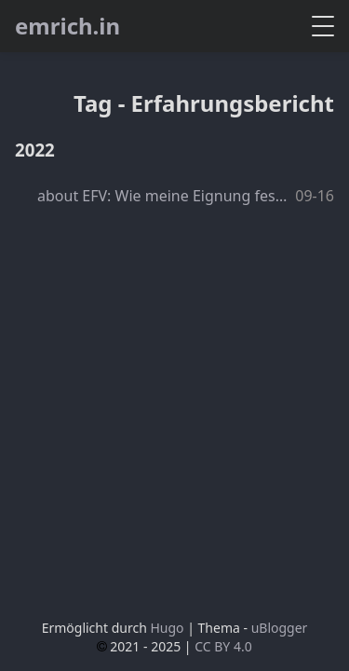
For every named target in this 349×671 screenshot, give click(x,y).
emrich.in (67, 25)
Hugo (166, 628)
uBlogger (279, 628)
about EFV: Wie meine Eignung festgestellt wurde (163, 195)
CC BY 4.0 (223, 646)
